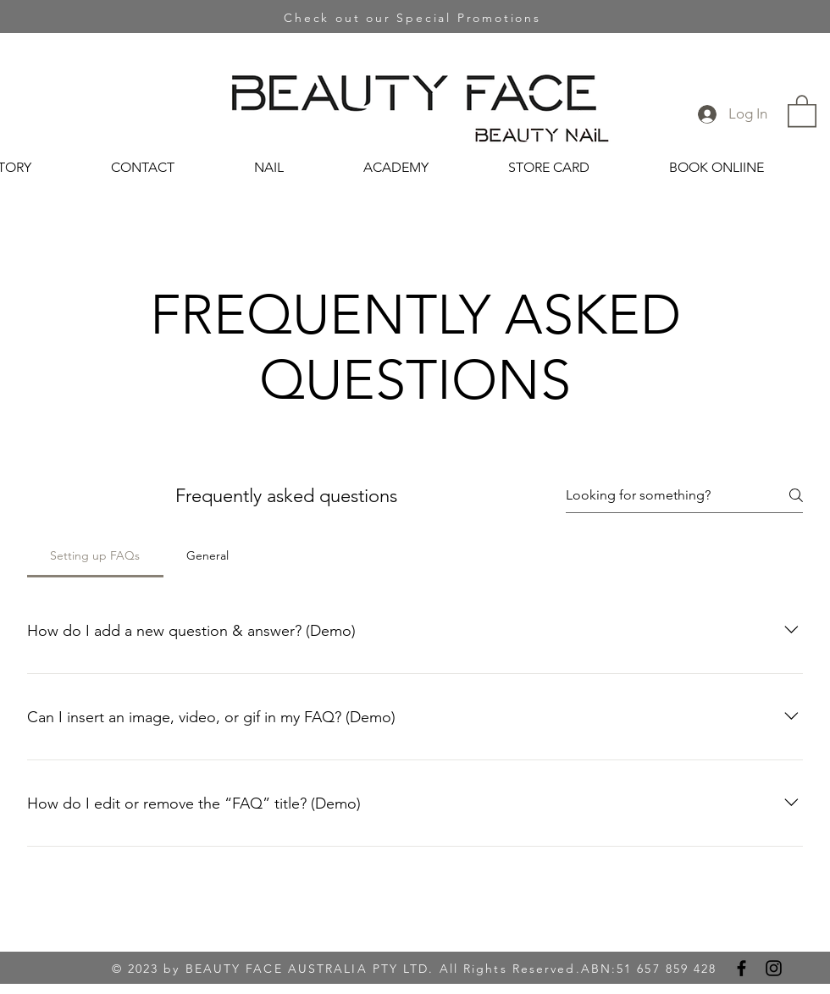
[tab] (95, 555)
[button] (802, 110)
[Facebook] (741, 968)
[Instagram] (773, 968)
